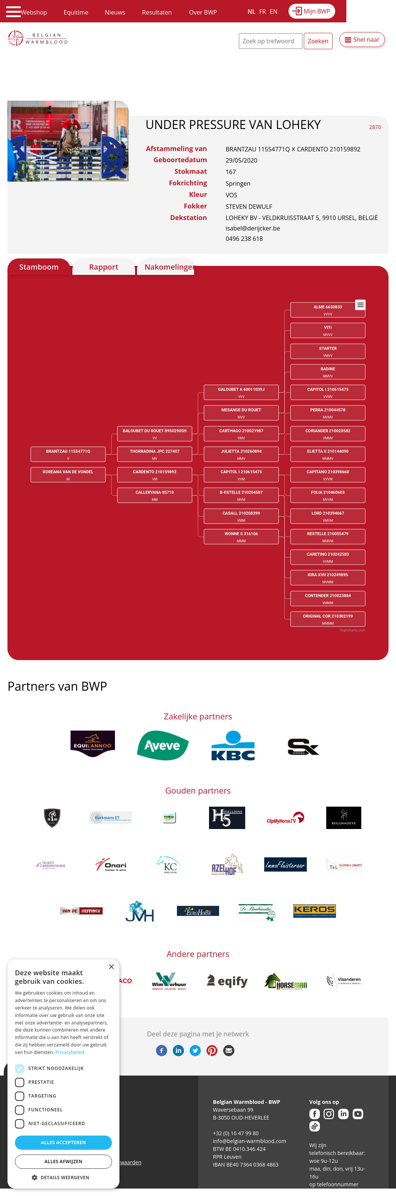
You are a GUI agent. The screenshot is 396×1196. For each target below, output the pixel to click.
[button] (63, 1177)
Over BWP (203, 12)
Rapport (103, 267)
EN (274, 11)
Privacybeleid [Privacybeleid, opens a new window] (70, 1052)
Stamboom (39, 267)
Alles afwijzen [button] (63, 1161)
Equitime (76, 12)
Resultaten (157, 12)
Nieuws (115, 12)
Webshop (34, 12)
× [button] (111, 967)
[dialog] (63, 1074)
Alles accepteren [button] (63, 1142)
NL (251, 11)
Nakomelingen (169, 267)
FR (262, 11)
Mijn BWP (317, 11)
